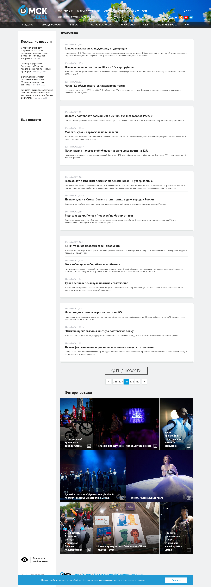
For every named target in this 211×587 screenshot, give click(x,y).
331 (132, 381)
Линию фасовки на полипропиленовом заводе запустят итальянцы (109, 347)
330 (126, 381)
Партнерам (86, 574)
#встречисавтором (101, 24)
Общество (27, 24)
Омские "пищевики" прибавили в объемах (92, 264)
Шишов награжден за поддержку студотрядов (96, 48)
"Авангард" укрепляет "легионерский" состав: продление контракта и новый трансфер (36, 67)
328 (115, 381)
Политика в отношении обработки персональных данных (118, 574)
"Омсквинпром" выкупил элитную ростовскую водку (99, 331)
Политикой (140, 580)
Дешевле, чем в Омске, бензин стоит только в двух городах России (109, 199)
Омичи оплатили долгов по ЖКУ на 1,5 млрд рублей (99, 67)
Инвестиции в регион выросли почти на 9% (93, 312)
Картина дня (65, 10)
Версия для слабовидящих (40, 560)
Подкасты (75, 24)
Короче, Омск (128, 24)
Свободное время (51, 24)
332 (137, 381)
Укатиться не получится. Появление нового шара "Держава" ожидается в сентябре (32, 80)
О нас (76, 574)
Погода (108, 17)
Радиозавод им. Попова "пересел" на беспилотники (99, 215)
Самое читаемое (113, 10)
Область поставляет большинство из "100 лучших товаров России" (109, 116)
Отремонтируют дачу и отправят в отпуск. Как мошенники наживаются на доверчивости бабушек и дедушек (34, 53)
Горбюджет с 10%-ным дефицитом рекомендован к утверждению (109, 181)
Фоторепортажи (137, 10)
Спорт (146, 24)
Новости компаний (88, 10)
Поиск (188, 10)
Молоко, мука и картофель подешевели (91, 132)
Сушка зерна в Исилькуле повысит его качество (96, 283)
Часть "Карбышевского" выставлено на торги (95, 85)
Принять (176, 580)
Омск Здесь (32, 11)
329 (121, 381)
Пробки (131, 17)
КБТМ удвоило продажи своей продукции (92, 246)
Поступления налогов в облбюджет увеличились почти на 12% (106, 150)
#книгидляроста (167, 24)
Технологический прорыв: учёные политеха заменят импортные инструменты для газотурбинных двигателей (37, 94)
